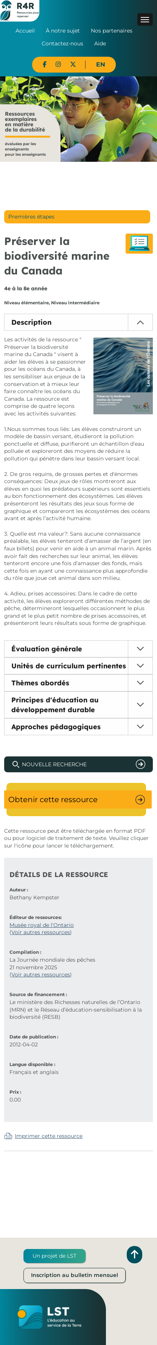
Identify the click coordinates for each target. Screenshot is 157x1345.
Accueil (25, 30)
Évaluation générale (46, 649)
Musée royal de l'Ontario (41, 925)
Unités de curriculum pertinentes (68, 666)
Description (31, 322)
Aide (100, 43)
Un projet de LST (54, 1255)
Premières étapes (31, 216)
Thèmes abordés (40, 683)
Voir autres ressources (40, 932)
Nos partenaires (111, 30)
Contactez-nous (62, 43)
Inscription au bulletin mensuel (74, 1275)
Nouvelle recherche (54, 764)
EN (100, 64)
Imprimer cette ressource (48, 1136)
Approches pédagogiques (56, 726)
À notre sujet (63, 30)
